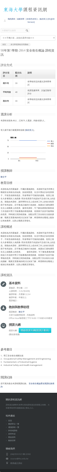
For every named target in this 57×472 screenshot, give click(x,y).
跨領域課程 (12, 430)
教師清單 (12, 440)
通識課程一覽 (13, 427)
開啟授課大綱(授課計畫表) (35, 330)
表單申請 (12, 434)
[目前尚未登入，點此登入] (37, 19)
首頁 (10, 420)
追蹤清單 (20, 19)
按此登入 (29, 130)
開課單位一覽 (13, 424)
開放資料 (12, 437)
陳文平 (4, 176)
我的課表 (11, 19)
